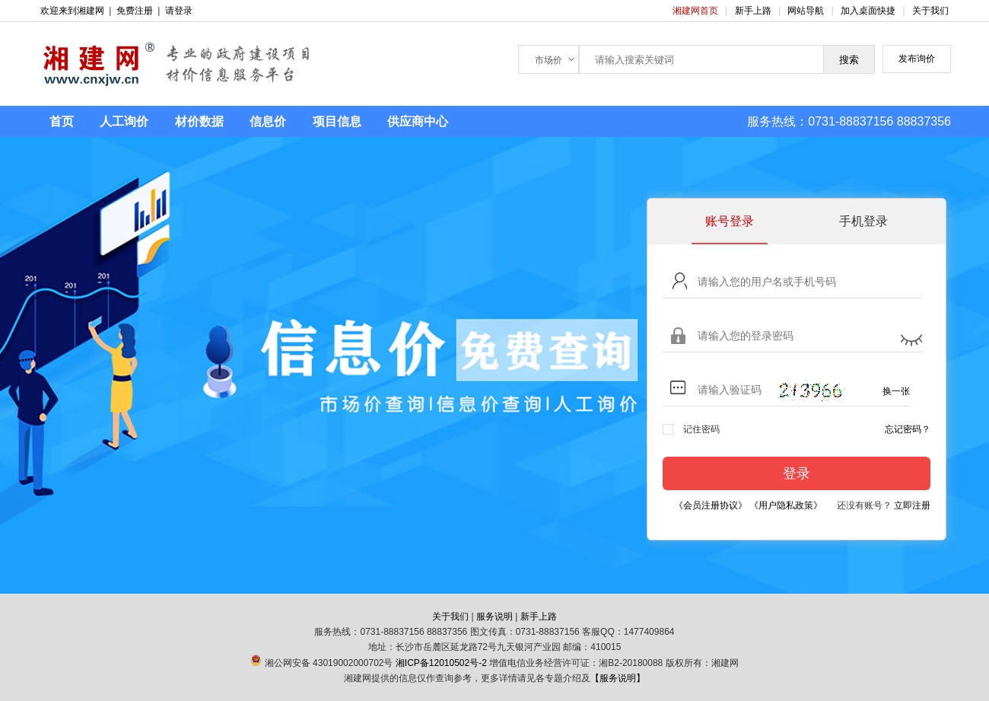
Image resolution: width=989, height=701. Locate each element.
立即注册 (912, 505)
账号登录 (729, 221)
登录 (796, 473)
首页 (61, 121)
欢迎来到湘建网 (72, 10)
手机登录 (863, 221)
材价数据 (199, 121)
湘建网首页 (696, 10)
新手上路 (754, 10)
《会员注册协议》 (710, 505)
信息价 (268, 121)
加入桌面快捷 (868, 10)
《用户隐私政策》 (785, 505)
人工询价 (124, 121)
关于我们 (930, 10)
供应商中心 (417, 121)
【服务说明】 (617, 678)
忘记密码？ (907, 429)
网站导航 (806, 10)
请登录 (178, 10)
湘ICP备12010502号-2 (441, 663)
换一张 (896, 391)
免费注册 (134, 10)
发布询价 (916, 58)
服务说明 (494, 616)
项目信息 (337, 121)
